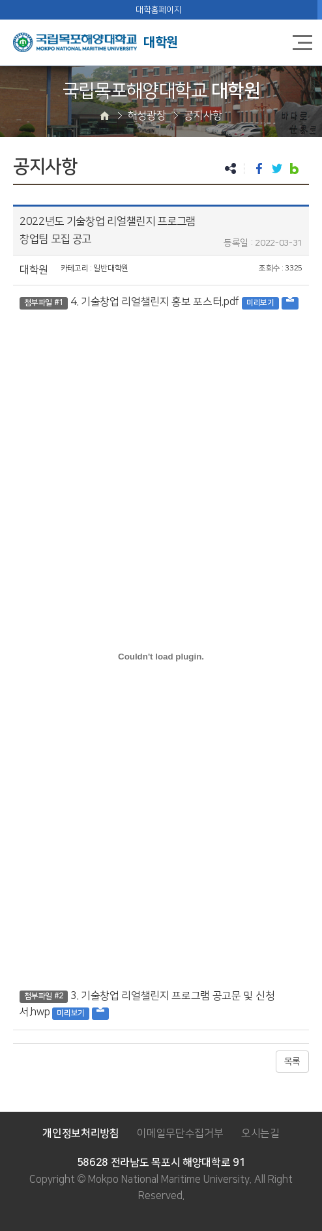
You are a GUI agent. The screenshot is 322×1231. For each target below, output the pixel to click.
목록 (292, 1061)
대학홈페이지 (158, 9)
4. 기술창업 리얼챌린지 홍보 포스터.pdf (154, 302)
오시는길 (260, 1133)
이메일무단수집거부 (180, 1133)
